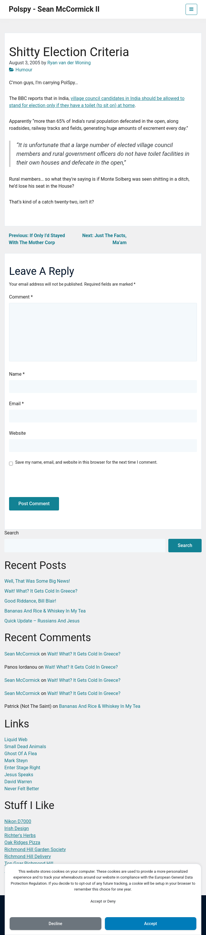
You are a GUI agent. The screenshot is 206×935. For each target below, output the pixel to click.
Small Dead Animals (25, 746)
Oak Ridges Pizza (22, 842)
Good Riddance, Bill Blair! (30, 601)
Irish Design (16, 828)
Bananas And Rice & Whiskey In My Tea (45, 611)
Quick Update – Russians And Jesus (41, 621)
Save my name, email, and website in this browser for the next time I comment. (86, 462)
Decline (55, 923)
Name (17, 374)
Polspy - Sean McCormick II (54, 9)
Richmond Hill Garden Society (35, 849)
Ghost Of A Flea (20, 753)
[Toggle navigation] (191, 9)
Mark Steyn (16, 760)
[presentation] (49, 484)
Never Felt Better (21, 788)
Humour (23, 70)
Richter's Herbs (20, 835)
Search (11, 533)
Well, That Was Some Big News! (37, 581)
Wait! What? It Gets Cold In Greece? (40, 591)
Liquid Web (15, 739)
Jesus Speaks (18, 774)
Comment (21, 297)
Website (17, 433)
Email (16, 403)
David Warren (18, 781)
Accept (150, 923)
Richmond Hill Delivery (27, 856)
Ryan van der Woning (69, 62)
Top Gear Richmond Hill (28, 863)
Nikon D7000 (17, 821)
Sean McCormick (22, 654)
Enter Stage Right (22, 767)
